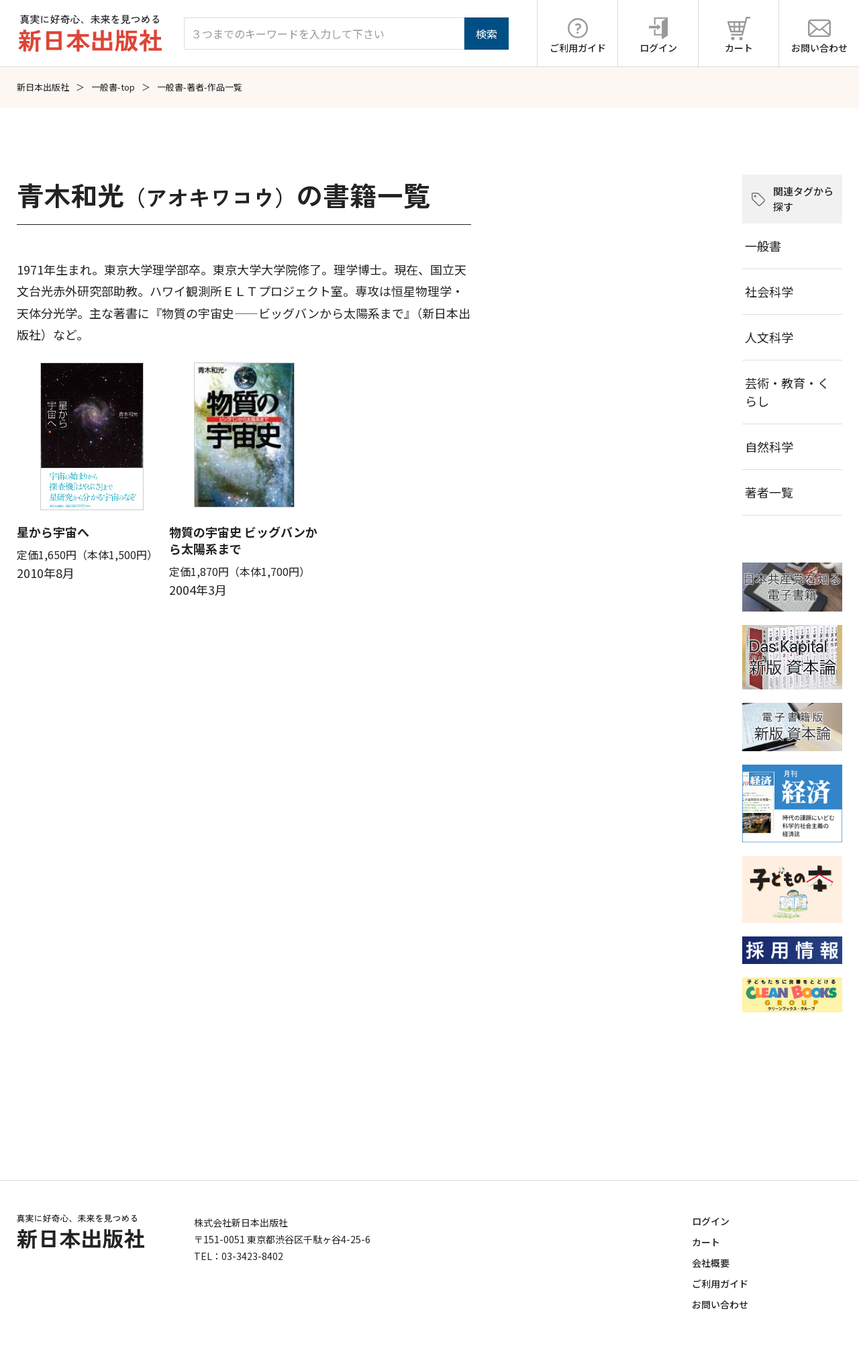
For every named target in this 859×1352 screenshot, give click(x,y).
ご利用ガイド (720, 1283)
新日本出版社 (43, 87)
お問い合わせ (720, 1304)
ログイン (710, 1221)
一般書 (763, 245)
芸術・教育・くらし (787, 391)
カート (706, 1242)
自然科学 (769, 446)
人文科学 (769, 337)
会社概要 (710, 1262)
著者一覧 (769, 492)
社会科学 (769, 291)
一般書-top (113, 87)
